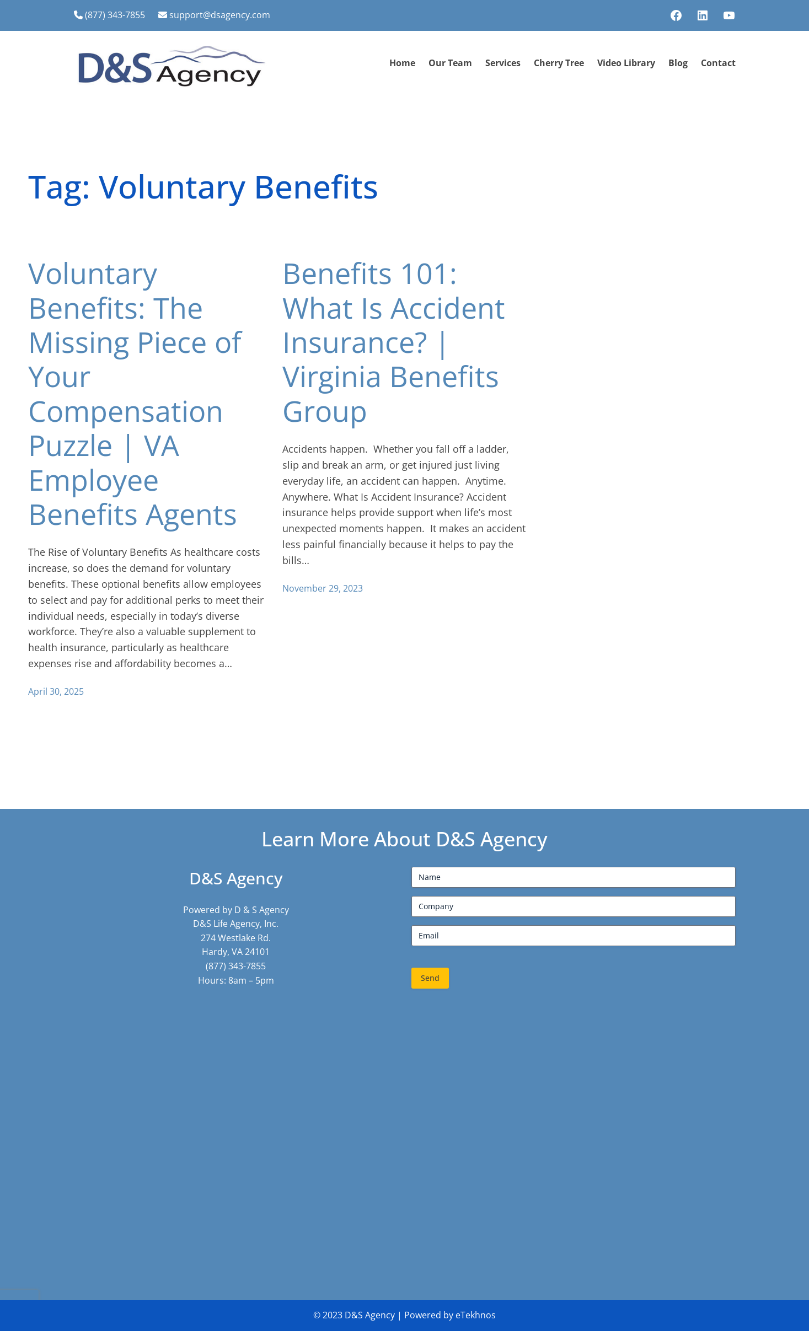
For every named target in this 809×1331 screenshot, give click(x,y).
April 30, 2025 (56, 691)
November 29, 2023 (322, 588)
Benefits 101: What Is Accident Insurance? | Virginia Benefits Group (393, 342)
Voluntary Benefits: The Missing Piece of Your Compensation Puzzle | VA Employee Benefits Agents (135, 393)
